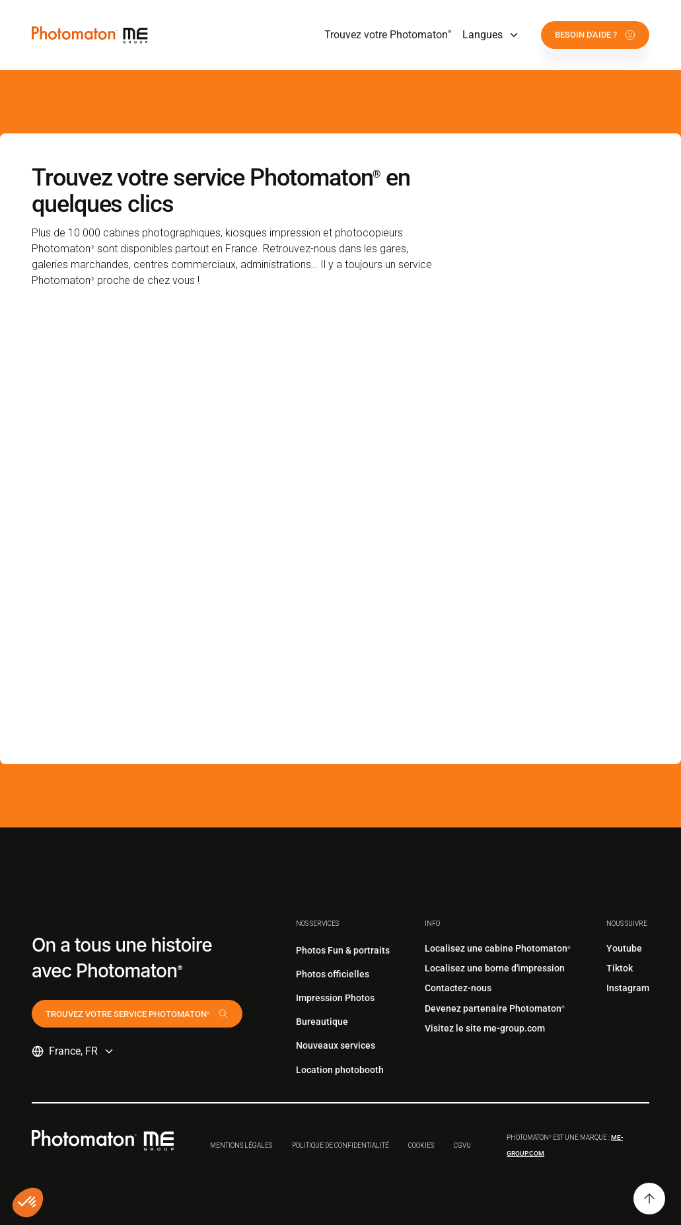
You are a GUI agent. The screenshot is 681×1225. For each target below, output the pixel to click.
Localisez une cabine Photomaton (498, 948)
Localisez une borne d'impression (495, 968)
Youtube (624, 948)
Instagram (627, 988)
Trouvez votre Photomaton (388, 34)
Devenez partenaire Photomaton (495, 1008)
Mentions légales (241, 1145)
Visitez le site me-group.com (485, 1028)
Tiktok (619, 968)
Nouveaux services (335, 1045)
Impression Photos (335, 998)
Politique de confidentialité (340, 1145)
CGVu (462, 1145)
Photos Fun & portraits (343, 950)
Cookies (421, 1145)
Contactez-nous (458, 988)
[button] (491, 35)
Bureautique (322, 1021)
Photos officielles (332, 974)
